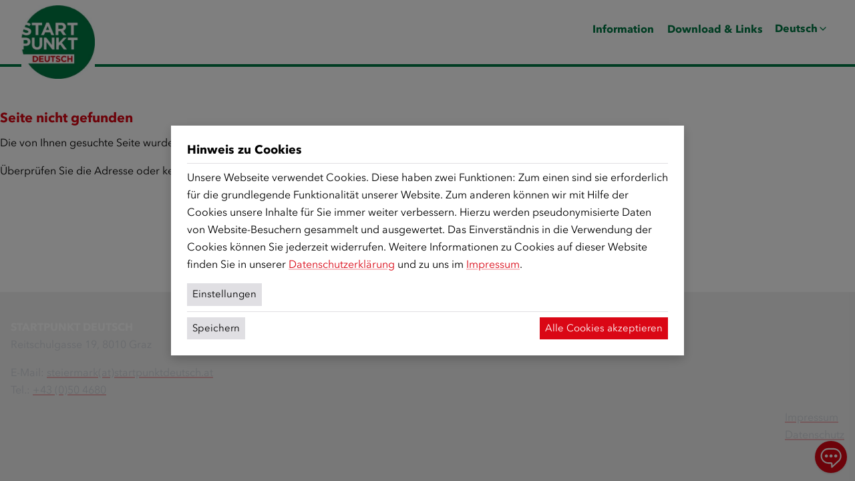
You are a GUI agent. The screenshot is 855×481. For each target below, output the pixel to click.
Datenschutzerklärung (342, 264)
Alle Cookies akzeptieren (604, 328)
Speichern (216, 328)
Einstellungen (224, 294)
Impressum (493, 264)
